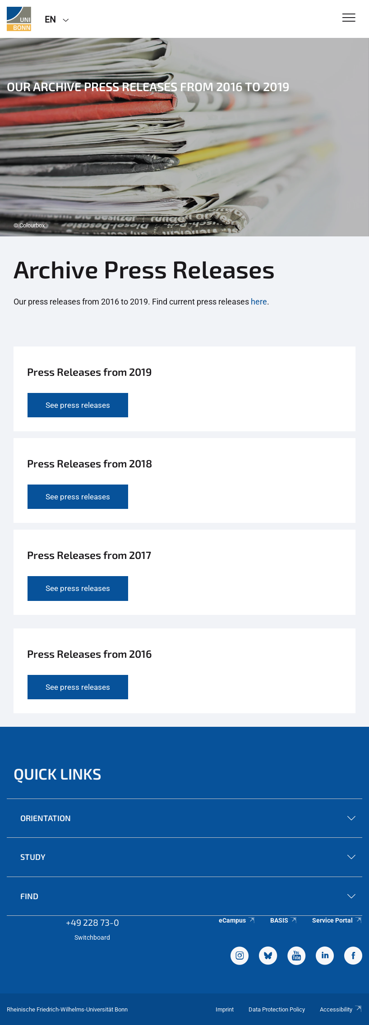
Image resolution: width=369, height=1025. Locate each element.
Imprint (225, 1009)
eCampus (237, 920)
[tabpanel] (184, 137)
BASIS (284, 920)
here (259, 301)
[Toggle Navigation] (348, 18)
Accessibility (341, 1009)
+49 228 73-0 (92, 922)
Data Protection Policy (277, 1009)
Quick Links (57, 773)
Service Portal (337, 920)
